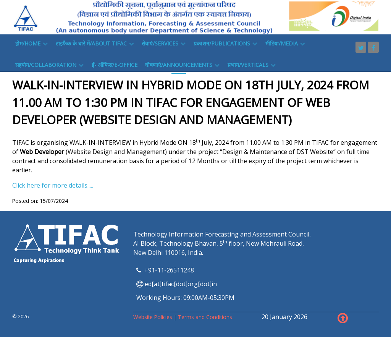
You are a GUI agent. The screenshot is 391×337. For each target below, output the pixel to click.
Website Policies (153, 317)
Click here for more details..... (52, 185)
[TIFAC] (195, 16)
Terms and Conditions (205, 317)
